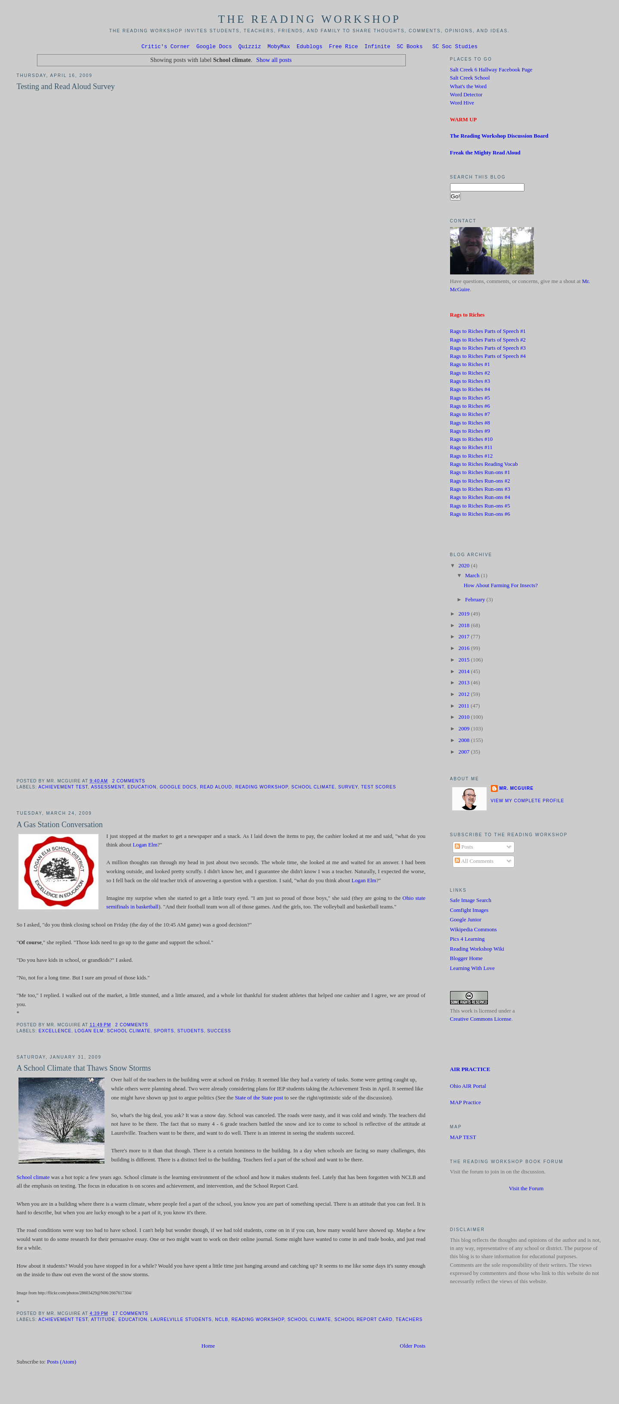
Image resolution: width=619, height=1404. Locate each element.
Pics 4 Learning (467, 940)
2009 (464, 730)
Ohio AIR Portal (468, 1087)
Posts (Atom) (61, 1363)
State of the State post (259, 1099)
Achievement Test (63, 788)
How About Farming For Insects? (501, 587)
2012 (464, 696)
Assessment (107, 788)
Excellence (55, 1032)
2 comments (128, 782)
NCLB (221, 1320)
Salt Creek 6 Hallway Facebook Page (491, 71)
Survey (348, 788)
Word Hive (462, 104)
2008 (464, 742)
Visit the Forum (526, 1190)
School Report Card (363, 1320)
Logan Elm (145, 846)
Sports (164, 1032)
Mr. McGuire (516, 789)
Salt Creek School (470, 79)
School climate (313, 788)
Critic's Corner (165, 47)
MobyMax (278, 47)
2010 (464, 718)
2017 (464, 638)
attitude (103, 1320)
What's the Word (468, 88)
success (219, 1032)
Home (208, 1347)
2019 (464, 615)
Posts (464, 848)
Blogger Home (466, 960)
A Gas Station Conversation (59, 826)
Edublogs (309, 47)
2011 (464, 707)
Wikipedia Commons (473, 931)
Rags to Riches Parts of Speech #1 (488, 332)
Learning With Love (472, 970)
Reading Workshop (261, 788)
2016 (464, 650)
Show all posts (274, 61)
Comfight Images (469, 911)
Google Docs (214, 47)
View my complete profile (527, 802)
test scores (378, 788)
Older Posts (413, 1347)
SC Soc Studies (455, 47)
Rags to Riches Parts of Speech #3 (488, 349)
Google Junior (465, 921)
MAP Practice (465, 1104)
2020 (464, 567)
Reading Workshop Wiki (477, 950)
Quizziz (250, 47)
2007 (464, 753)
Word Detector (466, 96)
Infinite (377, 47)
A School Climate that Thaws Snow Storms (83, 1069)
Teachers (409, 1320)
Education (142, 788)
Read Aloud (216, 788)
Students (190, 1032)
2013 (464, 684)
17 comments (130, 1314)
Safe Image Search (470, 902)
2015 (464, 661)
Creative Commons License (481, 1020)
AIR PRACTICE (470, 1071)
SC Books (410, 47)
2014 (464, 673)
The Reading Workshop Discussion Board (499, 137)
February (476, 601)
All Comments (474, 862)
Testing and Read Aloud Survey (65, 87)
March (473, 577)
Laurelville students (180, 1320)
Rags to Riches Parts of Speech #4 (488, 357)
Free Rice (343, 47)
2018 (464, 627)
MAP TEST (463, 1139)
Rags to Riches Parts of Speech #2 (488, 341)
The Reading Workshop (309, 19)
